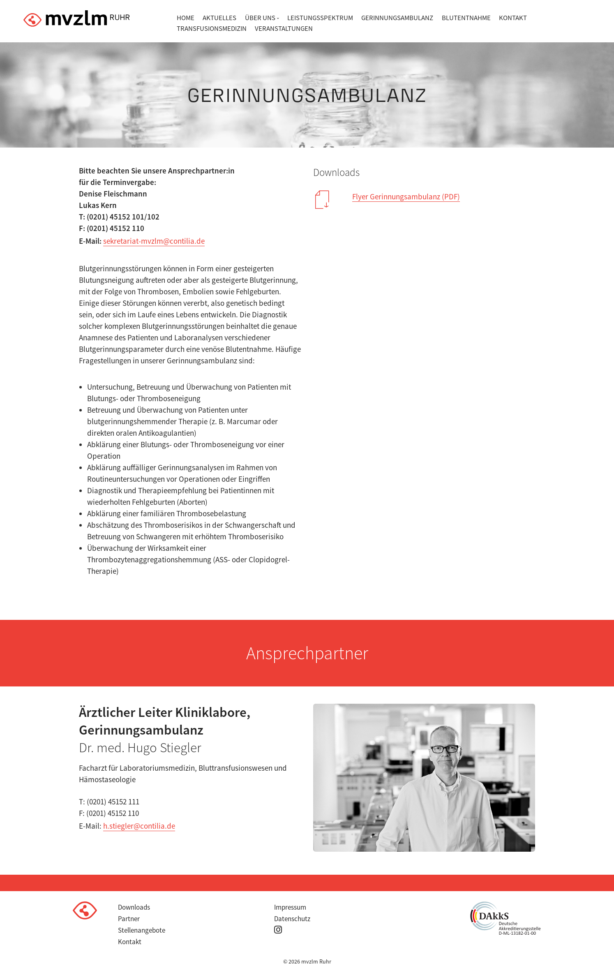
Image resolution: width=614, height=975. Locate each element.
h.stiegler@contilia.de (139, 826)
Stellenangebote (141, 930)
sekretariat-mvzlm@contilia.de (154, 241)
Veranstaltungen (284, 28)
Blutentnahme (466, 17)
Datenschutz (292, 918)
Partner (129, 918)
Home (185, 17)
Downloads (134, 907)
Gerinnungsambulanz (397, 17)
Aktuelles (219, 17)
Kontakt (513, 17)
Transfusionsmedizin (212, 28)
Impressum (290, 907)
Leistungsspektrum (320, 17)
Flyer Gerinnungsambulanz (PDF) (406, 196)
